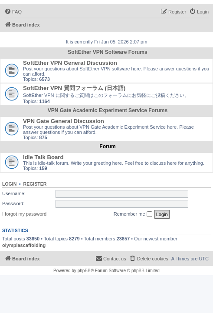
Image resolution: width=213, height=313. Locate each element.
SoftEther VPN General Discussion (70, 63)
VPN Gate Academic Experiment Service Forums (107, 110)
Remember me (133, 214)
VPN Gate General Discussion (63, 121)
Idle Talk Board (43, 157)
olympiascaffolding (24, 245)
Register (35, 183)
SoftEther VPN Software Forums (107, 52)
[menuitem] (13, 12)
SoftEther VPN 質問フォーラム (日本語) (74, 88)
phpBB (84, 270)
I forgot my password (24, 213)
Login (9, 183)
